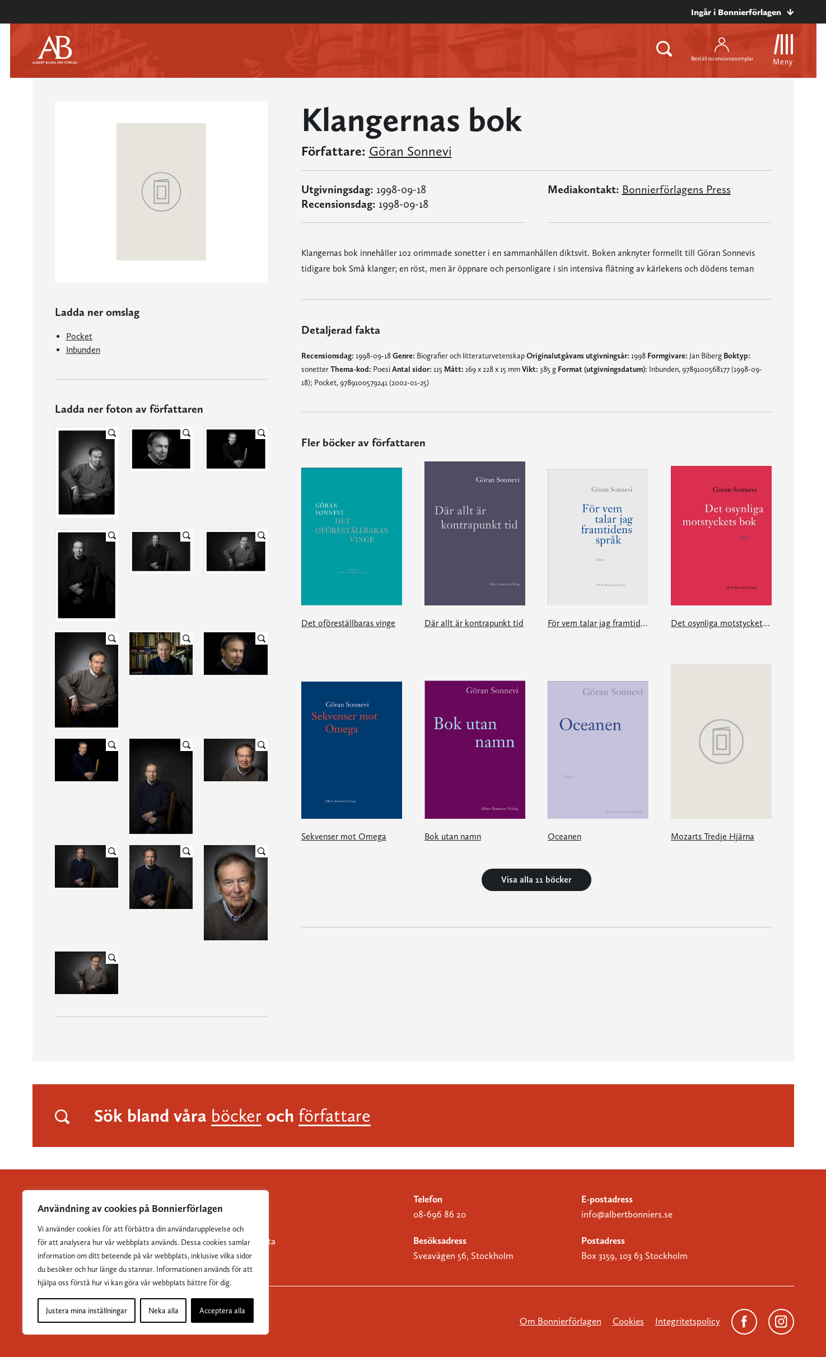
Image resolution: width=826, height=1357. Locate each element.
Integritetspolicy (687, 1321)
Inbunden (83, 349)
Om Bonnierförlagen (560, 1321)
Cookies (628, 1321)
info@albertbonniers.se (627, 1214)
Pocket (79, 336)
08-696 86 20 (439, 1214)
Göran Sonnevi (410, 151)
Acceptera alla (222, 1310)
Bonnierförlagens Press (676, 189)
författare (334, 1115)
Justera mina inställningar (86, 1310)
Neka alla (163, 1310)
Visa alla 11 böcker (536, 879)
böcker (236, 1115)
